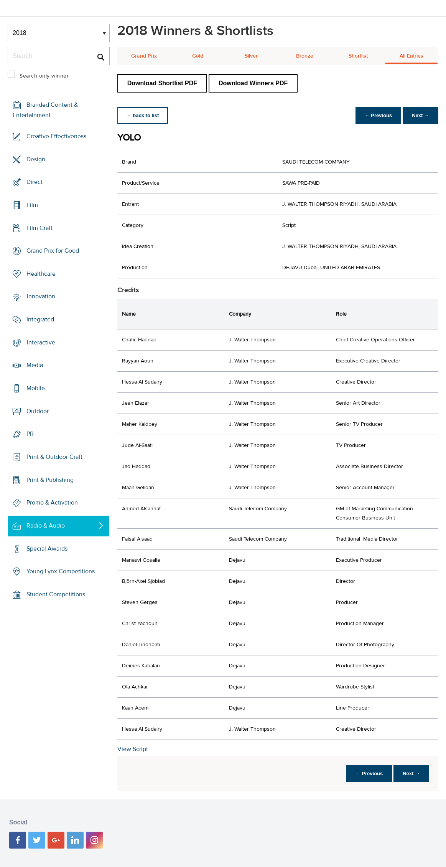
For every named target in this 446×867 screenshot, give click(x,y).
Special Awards (46, 548)
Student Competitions (55, 594)
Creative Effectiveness (56, 136)
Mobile (35, 388)
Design (35, 159)
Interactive (41, 342)
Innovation (41, 296)
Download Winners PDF (253, 83)
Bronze (304, 56)
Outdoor (37, 411)
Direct (34, 182)
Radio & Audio (45, 525)
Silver (251, 56)
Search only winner (44, 76)
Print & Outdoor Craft (54, 457)
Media (34, 365)
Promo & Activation (52, 502)
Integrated (40, 319)
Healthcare (41, 274)
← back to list (143, 115)
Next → (420, 115)
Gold (197, 56)
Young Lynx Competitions (60, 571)
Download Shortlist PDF (162, 83)
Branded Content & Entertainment (45, 110)
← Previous (378, 115)
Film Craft (39, 228)
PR (30, 434)
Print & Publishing (50, 479)
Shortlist (358, 56)
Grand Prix (144, 56)
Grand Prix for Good (52, 251)
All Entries (411, 56)
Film (32, 205)
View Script (132, 749)
